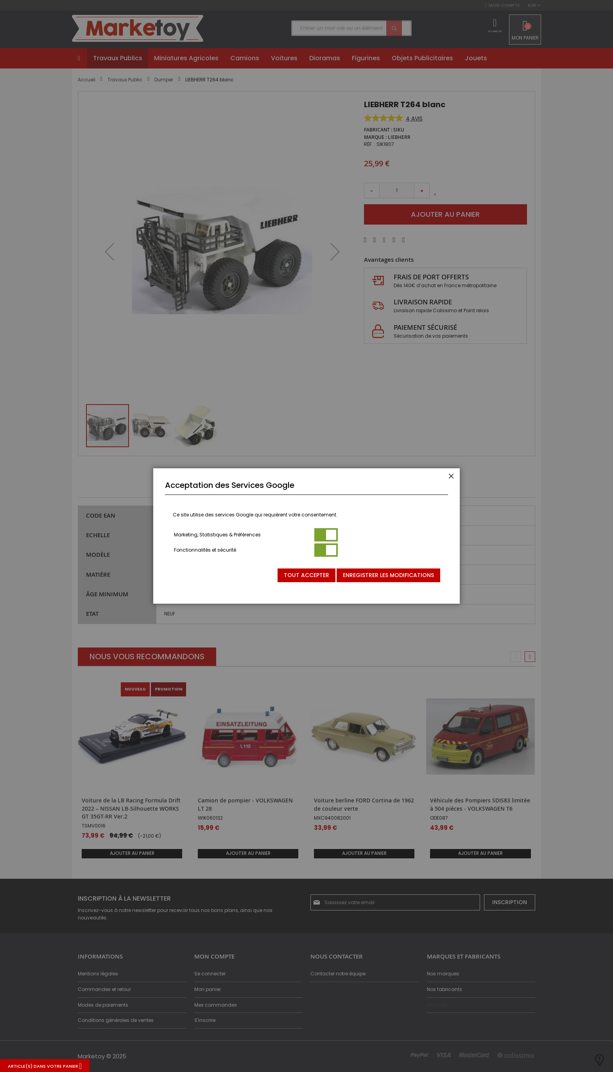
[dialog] (306, 536)
